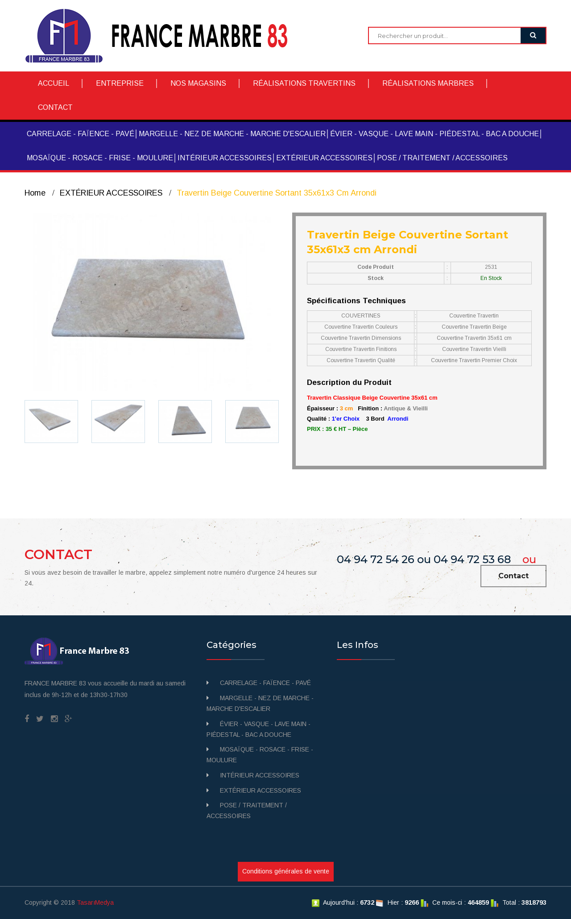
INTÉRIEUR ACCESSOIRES (225, 158)
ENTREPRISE (120, 83)
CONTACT (55, 107)
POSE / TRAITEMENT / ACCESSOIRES (442, 158)
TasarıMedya (95, 902)
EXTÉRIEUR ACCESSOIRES (324, 158)
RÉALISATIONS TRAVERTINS (304, 83)
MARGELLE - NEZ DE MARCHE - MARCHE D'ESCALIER (232, 134)
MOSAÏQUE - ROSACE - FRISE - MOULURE (100, 158)
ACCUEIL (53, 83)
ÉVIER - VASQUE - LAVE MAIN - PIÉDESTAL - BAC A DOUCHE (434, 134)
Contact (513, 576)
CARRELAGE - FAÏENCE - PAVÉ (80, 134)
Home (35, 192)
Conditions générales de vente (285, 871)
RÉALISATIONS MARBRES (428, 83)
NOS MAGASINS (198, 83)
